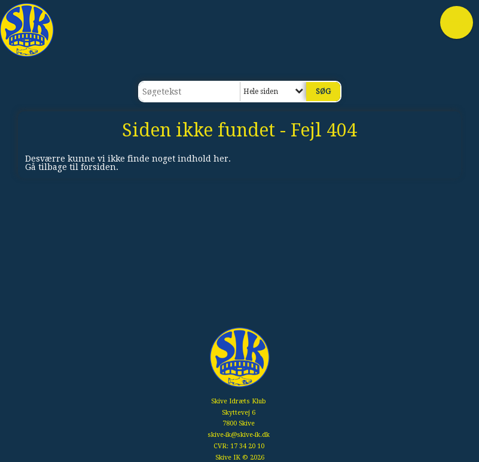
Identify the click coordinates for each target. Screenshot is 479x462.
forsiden (98, 167)
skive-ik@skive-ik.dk (239, 435)
